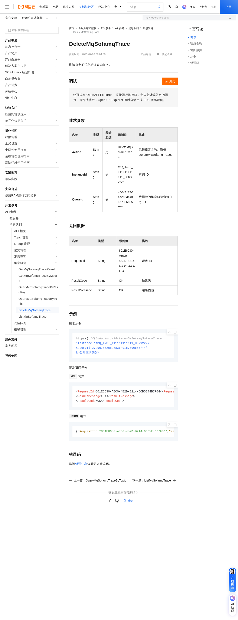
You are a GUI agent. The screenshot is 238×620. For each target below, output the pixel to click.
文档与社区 (86, 7)
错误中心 (81, 465)
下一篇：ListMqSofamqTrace (154, 482)
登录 (228, 6)
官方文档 (11, 18)
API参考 (119, 28)
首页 (71, 28)
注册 (213, 6)
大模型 (43, 7)
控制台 (203, 6)
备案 (192, 6)
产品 (55, 7)
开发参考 (106, 28)
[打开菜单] (7, 7)
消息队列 (133, 28)
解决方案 (69, 7)
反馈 (128, 502)
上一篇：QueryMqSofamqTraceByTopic (97, 482)
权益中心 (104, 7)
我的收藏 (167, 54)
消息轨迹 (148, 28)
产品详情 (146, 54)
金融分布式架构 (32, 18)
